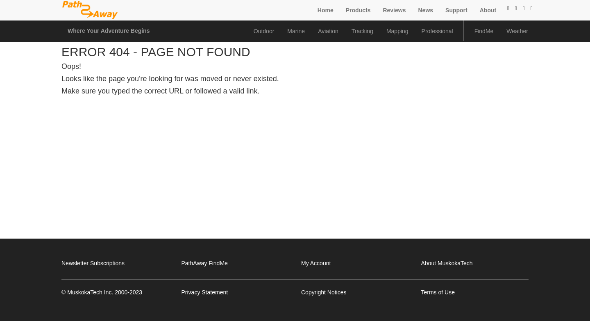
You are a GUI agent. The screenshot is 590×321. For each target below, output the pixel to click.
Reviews (394, 10)
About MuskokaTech (447, 263)
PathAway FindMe (205, 263)
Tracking (362, 31)
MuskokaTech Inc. (90, 292)
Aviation (328, 31)
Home (326, 10)
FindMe (484, 31)
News (425, 10)
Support (456, 10)
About (488, 10)
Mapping (397, 31)
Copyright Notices (324, 292)
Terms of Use (438, 292)
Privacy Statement (205, 292)
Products (358, 10)
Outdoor (264, 31)
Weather (517, 31)
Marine (296, 31)
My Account (316, 263)
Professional (437, 31)
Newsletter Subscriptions (93, 263)
